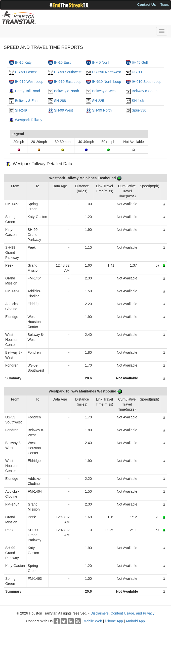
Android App (135, 621)
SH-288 (60, 101)
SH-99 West (63, 110)
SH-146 (138, 101)
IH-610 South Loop (146, 82)
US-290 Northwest (106, 72)
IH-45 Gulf (140, 62)
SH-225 (98, 101)
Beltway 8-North (66, 91)
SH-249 (21, 110)
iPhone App (114, 621)
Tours (164, 5)
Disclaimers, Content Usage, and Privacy (122, 613)
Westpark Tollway (28, 120)
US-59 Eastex (25, 72)
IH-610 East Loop (67, 82)
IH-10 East (62, 62)
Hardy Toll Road (27, 91)
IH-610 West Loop (29, 82)
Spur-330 (139, 110)
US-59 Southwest (67, 72)
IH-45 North (101, 62)
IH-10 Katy (23, 62)
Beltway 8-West (104, 91)
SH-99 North (102, 110)
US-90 (137, 72)
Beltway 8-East (26, 101)
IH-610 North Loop (106, 82)
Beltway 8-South (144, 91)
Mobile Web (92, 621)
